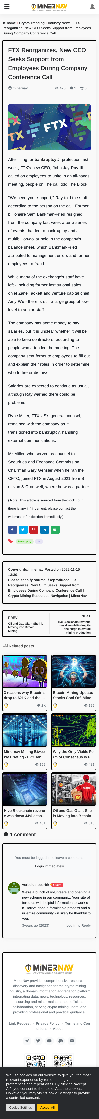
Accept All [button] (47, 1107)
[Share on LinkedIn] (44, 530)
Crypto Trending (32, 23)
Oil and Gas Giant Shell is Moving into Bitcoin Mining (73, 813)
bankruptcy (45, 159)
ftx (39, 541)
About (57, 1029)
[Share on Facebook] (12, 530)
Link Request (19, 1023)
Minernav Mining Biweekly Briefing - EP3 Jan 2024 (24, 754)
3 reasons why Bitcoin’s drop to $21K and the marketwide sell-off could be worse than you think (25, 695)
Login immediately (49, 866)
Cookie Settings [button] (20, 1107)
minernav (18, 88)
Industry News (59, 23)
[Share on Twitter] (23, 530)
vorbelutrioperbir (35, 885)
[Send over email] (55, 530)
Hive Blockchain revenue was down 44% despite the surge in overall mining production (25, 813)
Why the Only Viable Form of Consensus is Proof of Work (73, 754)
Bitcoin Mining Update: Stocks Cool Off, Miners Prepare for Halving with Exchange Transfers (74, 695)
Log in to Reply (78, 925)
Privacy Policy (48, 1023)
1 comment (23, 834)
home (11, 23)
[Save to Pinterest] (34, 530)
